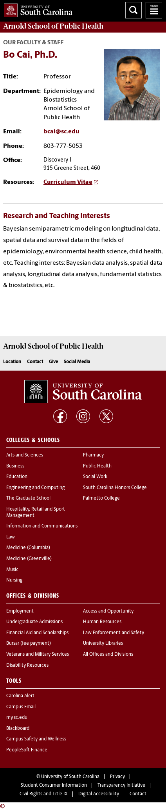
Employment (20, 611)
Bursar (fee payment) (28, 643)
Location (12, 362)
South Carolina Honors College (115, 488)
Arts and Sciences (24, 455)
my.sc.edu (16, 717)
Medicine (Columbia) (28, 548)
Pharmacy (93, 455)
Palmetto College (101, 498)
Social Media (77, 362)
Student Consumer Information (54, 785)
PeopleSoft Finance (26, 750)
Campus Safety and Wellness (36, 739)
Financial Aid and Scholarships (37, 633)
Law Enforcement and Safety (113, 633)
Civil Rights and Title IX (44, 794)
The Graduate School (28, 498)
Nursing (14, 580)
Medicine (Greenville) (29, 558)
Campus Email (21, 707)
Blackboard (17, 728)
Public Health (97, 466)
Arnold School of (53, 26)
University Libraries (103, 643)
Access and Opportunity (108, 611)
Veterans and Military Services (37, 654)
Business (15, 466)
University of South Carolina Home (36, 9)
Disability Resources (27, 665)
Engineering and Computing (35, 488)
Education (16, 477)
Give (53, 362)
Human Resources (102, 622)
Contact (35, 362)
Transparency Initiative (121, 785)
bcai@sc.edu (61, 132)
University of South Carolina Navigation (154, 10)
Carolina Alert (20, 696)
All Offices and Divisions (108, 654)
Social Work (95, 477)
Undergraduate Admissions (34, 622)
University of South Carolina (70, 777)
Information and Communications (42, 526)
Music (12, 569)
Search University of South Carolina (133, 10)
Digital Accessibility (98, 794)
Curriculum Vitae (67, 182)
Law (10, 537)
